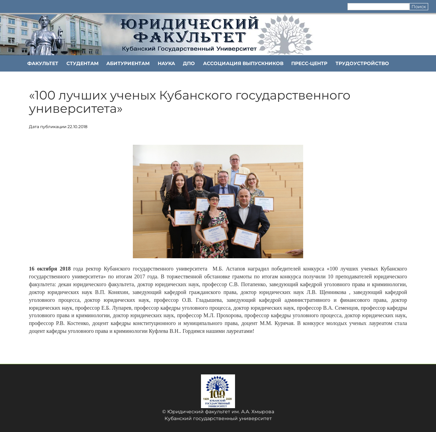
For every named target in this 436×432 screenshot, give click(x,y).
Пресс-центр (309, 63)
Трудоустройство (362, 63)
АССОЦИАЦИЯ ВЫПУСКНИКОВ (243, 63)
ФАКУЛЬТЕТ (42, 63)
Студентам (82, 63)
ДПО (189, 63)
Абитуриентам (128, 63)
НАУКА (166, 63)
